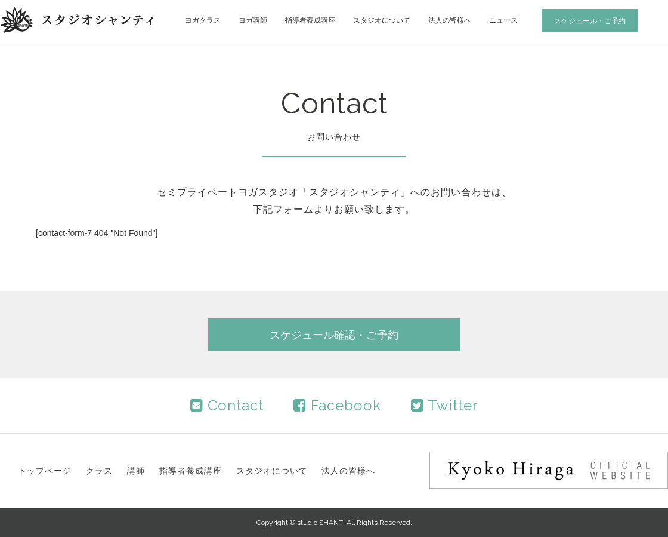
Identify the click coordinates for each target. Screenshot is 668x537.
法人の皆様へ (449, 20)
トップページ (45, 470)
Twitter (444, 405)
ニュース (503, 20)
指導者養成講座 (310, 20)
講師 (136, 470)
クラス (99, 470)
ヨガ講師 (253, 20)
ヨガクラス (203, 20)
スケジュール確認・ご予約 (334, 335)
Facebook (337, 405)
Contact (227, 405)
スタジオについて (381, 20)
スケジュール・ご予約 (590, 21)
